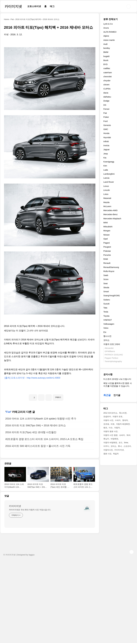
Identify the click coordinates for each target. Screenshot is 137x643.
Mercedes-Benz (110, 214)
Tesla (105, 312)
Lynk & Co (108, 24)
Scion (106, 279)
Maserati (107, 198)
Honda (106, 133)
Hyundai (107, 137)
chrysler (107, 80)
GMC (105, 129)
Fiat (8, 493)
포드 (120, 442)
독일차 (116, 454)
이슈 (111, 428)
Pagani (106, 243)
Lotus (105, 194)
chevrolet (107, 76)
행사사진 (107, 336)
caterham (107, 72)
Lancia (106, 178)
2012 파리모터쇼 (110, 413)
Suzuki (106, 304)
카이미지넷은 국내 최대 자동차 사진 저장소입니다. (30, 591)
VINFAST (107, 320)
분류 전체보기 (110, 19)
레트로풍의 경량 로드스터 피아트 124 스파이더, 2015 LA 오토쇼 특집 (44, 520)
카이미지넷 (13, 6)
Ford (105, 121)
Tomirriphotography (113, 361)
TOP (131, 634)
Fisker (106, 117)
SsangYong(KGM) (111, 295)
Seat (105, 283)
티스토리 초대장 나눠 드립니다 (117, 379)
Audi (105, 44)
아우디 (106, 446)
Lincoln (106, 190)
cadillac (106, 68)
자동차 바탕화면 (110, 442)
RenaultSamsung (111, 267)
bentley (106, 48)
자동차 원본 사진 (110, 431)
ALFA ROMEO (110, 32)
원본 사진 (107, 454)
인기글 (116, 395)
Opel (105, 239)
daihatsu (107, 97)
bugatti (106, 56)
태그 (52, 6)
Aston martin (109, 40)
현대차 (125, 420)
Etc (104, 332)
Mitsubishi (107, 226)
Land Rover (108, 182)
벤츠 (105, 428)
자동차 (117, 428)
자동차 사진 (108, 420)
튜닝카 (106, 439)
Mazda (106, 202)
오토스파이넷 (34, 6)
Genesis (107, 125)
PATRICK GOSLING (114, 354)
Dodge (106, 101)
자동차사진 (108, 450)
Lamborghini (109, 174)
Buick (105, 60)
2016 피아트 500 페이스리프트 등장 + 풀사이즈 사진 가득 (37, 527)
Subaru (106, 300)
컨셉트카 (107, 416)
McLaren (107, 206)
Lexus (106, 186)
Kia (104, 157)
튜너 (120, 446)
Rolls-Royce (108, 271)
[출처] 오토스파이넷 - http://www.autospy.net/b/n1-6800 (32, 422)
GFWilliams (110, 351)
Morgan (106, 230)
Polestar (107, 251)
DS (104, 105)
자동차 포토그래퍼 (111, 344)
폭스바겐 (123, 413)
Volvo (105, 328)
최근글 (107, 395)
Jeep (105, 153)
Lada (105, 170)
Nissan (106, 235)
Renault (106, 263)
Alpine (106, 36)
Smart (106, 291)
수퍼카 (118, 420)
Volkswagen (108, 324)
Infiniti (106, 141)
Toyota (106, 316)
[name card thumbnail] (87, 590)
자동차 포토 (117, 416)
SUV (128, 435)
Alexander (109, 348)
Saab (105, 275)
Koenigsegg (108, 162)
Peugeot (107, 247)
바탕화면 (114, 439)
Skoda (106, 287)
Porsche (107, 255)
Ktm (105, 166)
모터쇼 (106, 340)
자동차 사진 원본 (110, 435)
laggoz (32, 636)
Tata (105, 308)
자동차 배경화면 (123, 424)
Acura (106, 28)
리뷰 (112, 424)
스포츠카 (127, 446)
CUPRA (107, 89)
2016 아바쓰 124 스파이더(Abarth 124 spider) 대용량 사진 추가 (40, 500)
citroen (106, 84)
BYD (105, 64)
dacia (105, 93)
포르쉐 (106, 424)
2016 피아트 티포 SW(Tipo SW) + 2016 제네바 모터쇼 (35, 507)
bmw (126, 442)
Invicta (106, 145)
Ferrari (106, 109)
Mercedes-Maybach (112, 218)
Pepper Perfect (111, 358)
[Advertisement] (49, 61)
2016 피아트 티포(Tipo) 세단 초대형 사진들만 (30, 514)
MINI (105, 222)
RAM (105, 259)
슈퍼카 (122, 435)
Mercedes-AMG (110, 210)
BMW (105, 52)
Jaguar (106, 149)
